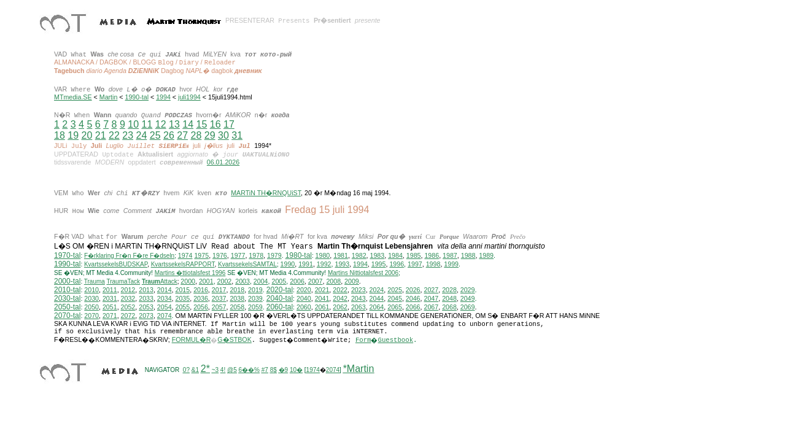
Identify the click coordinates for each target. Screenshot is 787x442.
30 (223, 135)
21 (100, 135)
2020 (304, 289)
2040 (304, 298)
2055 (183, 307)
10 (133, 124)
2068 (449, 307)
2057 (219, 307)
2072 (128, 315)
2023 (358, 289)
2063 (358, 307)
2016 (200, 289)
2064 (377, 307)
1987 (450, 255)
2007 (315, 281)
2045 (394, 298)
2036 (200, 298)
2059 (255, 307)
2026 (413, 289)
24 (141, 135)
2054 (164, 307)
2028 (449, 289)
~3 (215, 369)
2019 (255, 289)
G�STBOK (234, 339)
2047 (431, 298)
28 (196, 135)
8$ (273, 369)
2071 (110, 315)
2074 (164, 315)
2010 (91, 289)
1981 (340, 255)
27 (182, 135)
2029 (467, 289)
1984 (395, 255)
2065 (394, 307)
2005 (278, 281)
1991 (305, 264)
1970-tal (67, 255)
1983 (377, 255)
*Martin (358, 368)
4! (222, 369)
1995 (378, 264)
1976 (219, 255)
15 (201, 124)
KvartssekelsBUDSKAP (115, 264)
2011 (110, 289)
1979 (274, 255)
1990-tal (137, 97)
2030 (91, 298)
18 (59, 135)
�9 (284, 369)
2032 (128, 298)
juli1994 (189, 97)
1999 (451, 264)
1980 (323, 255)
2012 (128, 289)
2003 (242, 281)
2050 (91, 307)
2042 (340, 298)
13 (174, 124)
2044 (377, 298)
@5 (232, 369)
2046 (413, 298)
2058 (237, 307)
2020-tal (279, 289)
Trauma (94, 281)
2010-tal (67, 289)
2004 (261, 281)
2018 (237, 289)
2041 (322, 298)
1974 (185, 255)
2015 (183, 289)
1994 (163, 97)
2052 (128, 307)
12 (160, 124)
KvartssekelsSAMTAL (247, 264)
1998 (433, 264)
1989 (486, 255)
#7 (265, 369)
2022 (340, 289)
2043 (358, 298)
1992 (324, 264)
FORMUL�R (191, 339)
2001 (206, 281)
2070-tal (67, 315)
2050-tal (67, 307)
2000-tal (67, 281)
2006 (297, 281)
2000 (187, 281)
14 (187, 124)
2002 (224, 281)
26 (168, 135)
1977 (238, 255)
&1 (195, 369)
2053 (146, 307)
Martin (108, 97)
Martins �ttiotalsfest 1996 (190, 272)
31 (236, 135)
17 (229, 124)
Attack (159, 281)
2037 (219, 298)
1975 (201, 255)
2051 (110, 307)
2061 (322, 307)
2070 (91, 315)
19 (73, 135)
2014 (164, 289)
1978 (256, 255)
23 (127, 135)
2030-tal (67, 298)
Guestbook (395, 340)
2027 (431, 289)
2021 (322, 289)
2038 (237, 298)
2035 (183, 298)
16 (215, 124)
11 (146, 124)
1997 (415, 264)
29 (209, 135)
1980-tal (298, 255)
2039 (255, 298)
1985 (413, 255)
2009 (351, 281)
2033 (146, 298)
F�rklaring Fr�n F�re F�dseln (129, 255)
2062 (340, 307)
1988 (468, 255)
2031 (110, 298)
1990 (288, 264)
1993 (342, 264)
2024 (377, 289)
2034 (164, 298)
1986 (431, 255)
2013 (146, 289)
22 (114, 135)
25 (155, 135)
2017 (219, 289)
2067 (431, 307)
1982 (359, 255)
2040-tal (279, 298)
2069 (467, 307)
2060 (304, 307)
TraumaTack (123, 281)
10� (296, 369)
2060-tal (279, 307)
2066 (413, 307)
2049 (467, 298)
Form (363, 340)
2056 (200, 307)
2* (205, 368)
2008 (333, 281)
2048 (449, 298)
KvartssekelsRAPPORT (183, 264)
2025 (394, 289)
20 (87, 135)
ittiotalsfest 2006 (363, 272)
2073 (146, 315)
